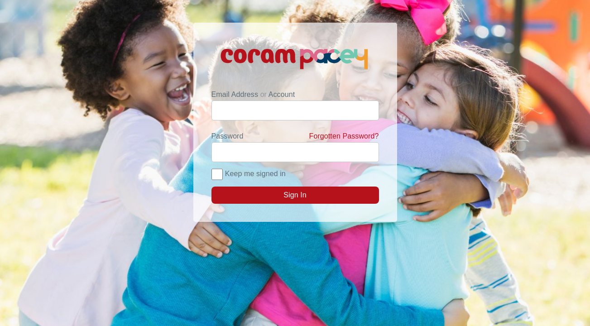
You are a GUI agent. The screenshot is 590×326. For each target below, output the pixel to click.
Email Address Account (253, 94)
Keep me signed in (255, 173)
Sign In (295, 195)
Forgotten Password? (344, 136)
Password (295, 136)
